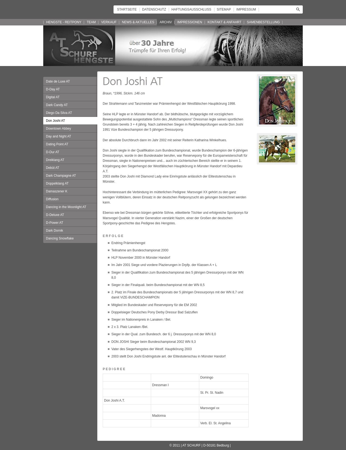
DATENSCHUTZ (154, 9)
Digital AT (52, 97)
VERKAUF (109, 22)
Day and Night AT (58, 136)
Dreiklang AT (55, 160)
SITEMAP (224, 9)
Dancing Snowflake (60, 238)
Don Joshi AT (55, 121)
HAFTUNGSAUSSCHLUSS (191, 9)
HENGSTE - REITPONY (63, 22)
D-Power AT (54, 223)
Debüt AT (52, 168)
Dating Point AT (57, 144)
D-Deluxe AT (55, 215)
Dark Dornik (54, 230)
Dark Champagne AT (61, 176)
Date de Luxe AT (58, 81)
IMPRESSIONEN (189, 22)
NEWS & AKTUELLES (138, 22)
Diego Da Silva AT (59, 113)
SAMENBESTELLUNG (263, 22)
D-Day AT (53, 89)
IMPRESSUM (246, 9)
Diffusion (52, 199)
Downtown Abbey (58, 128)
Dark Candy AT (57, 105)
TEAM (91, 22)
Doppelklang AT (57, 183)
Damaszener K (56, 191)
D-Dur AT (52, 152)
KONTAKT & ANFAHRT (224, 22)
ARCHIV (165, 22)
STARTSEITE (127, 9)
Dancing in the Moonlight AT (66, 207)
